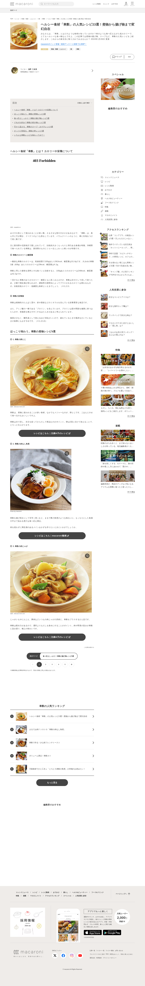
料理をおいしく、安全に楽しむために (121, 954)
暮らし (65, 892)
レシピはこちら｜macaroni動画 (52, 536)
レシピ (35, 892)
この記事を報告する (89, 647)
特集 (17, 896)
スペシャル (67, 896)
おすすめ (114, 4)
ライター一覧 (100, 950)
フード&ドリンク (97, 892)
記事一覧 (92, 950)
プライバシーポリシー (109, 958)
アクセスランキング (52, 896)
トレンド (106, 4)
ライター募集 (110, 950)
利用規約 (99, 958)
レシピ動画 (97, 4)
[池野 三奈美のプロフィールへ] (52, 70)
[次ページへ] (71, 664)
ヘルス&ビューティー (79, 892)
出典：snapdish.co (15, 227)
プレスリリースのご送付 (97, 954)
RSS (107, 954)
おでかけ (56, 892)
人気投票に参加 (80, 896)
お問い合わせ (119, 950)
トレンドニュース (22, 892)
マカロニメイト (35, 896)
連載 (24, 896)
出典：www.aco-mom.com (17, 406)
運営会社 (92, 958)
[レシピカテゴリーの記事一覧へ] (44, 49)
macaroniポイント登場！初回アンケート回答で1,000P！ (64, 44)
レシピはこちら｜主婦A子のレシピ (52, 433)
